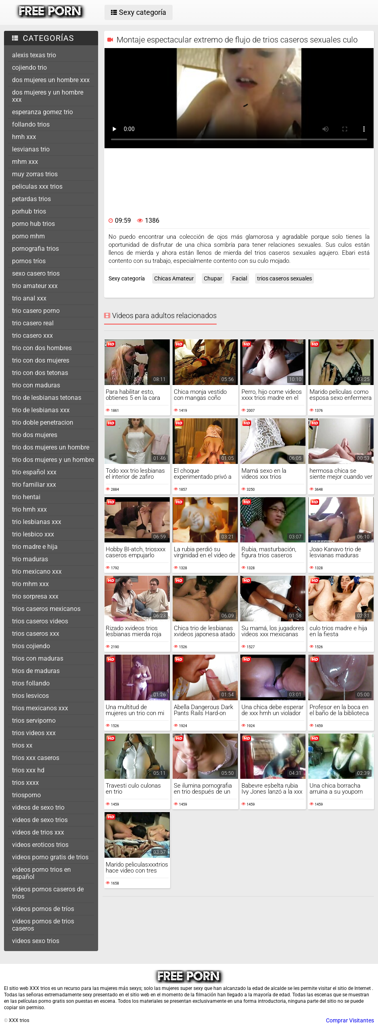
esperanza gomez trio (42, 112)
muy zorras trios (35, 174)
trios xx (22, 745)
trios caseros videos (40, 621)
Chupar (213, 278)
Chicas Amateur (174, 278)
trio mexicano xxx (37, 571)
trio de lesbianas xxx (41, 410)
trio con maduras (36, 385)
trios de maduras (36, 671)
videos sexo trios (35, 941)
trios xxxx (25, 782)
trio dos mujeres (34, 435)
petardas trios (31, 199)
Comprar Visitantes (350, 1020)
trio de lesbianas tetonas (46, 397)
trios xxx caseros (35, 758)
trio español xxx (34, 472)
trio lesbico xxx (33, 534)
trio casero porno (36, 310)
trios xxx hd (28, 770)
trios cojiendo (31, 646)
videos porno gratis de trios (50, 857)
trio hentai (26, 497)
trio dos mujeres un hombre (50, 447)
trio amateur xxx (35, 286)
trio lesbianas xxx (36, 522)
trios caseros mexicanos (46, 609)
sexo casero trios (36, 273)
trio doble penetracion (42, 422)
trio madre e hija (35, 546)
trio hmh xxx (29, 509)
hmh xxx (24, 137)
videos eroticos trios (40, 845)
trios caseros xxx (35, 633)
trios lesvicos (30, 695)
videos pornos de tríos (43, 909)
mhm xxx (25, 161)
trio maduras (30, 559)
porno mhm (28, 236)
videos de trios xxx (38, 832)
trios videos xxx (34, 733)
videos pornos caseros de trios (48, 892)
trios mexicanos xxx (40, 708)
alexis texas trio (34, 55)
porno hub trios (33, 224)
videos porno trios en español (41, 873)
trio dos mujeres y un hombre (53, 460)
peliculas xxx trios (37, 186)
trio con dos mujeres (40, 360)
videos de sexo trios (40, 820)
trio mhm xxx (30, 584)
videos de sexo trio (38, 807)
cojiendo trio (29, 67)
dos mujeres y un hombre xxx (47, 96)
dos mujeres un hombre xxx (51, 80)
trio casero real (33, 323)
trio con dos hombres (42, 348)
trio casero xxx (32, 335)
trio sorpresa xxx (35, 596)
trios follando (31, 683)
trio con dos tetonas (40, 373)
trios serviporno (34, 720)
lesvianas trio (31, 149)
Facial (239, 278)
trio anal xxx (29, 298)
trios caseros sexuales (284, 278)
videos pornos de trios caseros (43, 924)
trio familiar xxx (34, 484)
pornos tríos (29, 261)
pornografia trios (35, 248)
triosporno (26, 795)
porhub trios (29, 211)
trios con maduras (37, 658)
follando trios (31, 124)
